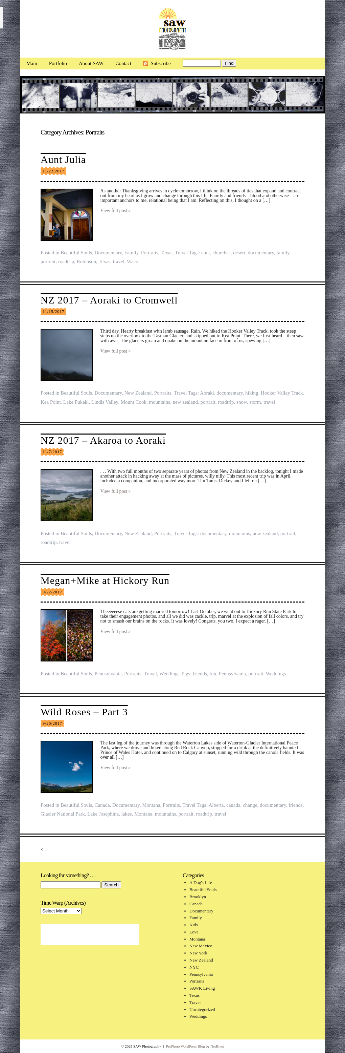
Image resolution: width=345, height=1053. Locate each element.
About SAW (91, 63)
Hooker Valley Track (282, 393)
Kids (193, 924)
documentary (261, 252)
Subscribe (161, 63)
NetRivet (217, 1046)
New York (198, 952)
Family (131, 252)
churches (221, 252)
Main (31, 63)
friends (200, 673)
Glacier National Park (63, 814)
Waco (132, 261)
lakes (126, 814)
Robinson (86, 261)
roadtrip (66, 261)
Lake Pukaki (76, 402)
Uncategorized (202, 1009)
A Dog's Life (200, 882)
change (250, 805)
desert (239, 252)
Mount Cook (133, 402)
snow (241, 402)
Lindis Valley (104, 402)
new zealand (185, 402)
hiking (251, 393)
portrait (48, 261)
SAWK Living (202, 988)
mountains (159, 402)
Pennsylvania (108, 673)
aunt (205, 252)
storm (255, 402)
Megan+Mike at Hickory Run (105, 580)
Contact (123, 63)
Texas (166, 252)
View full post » (115, 210)
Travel (181, 252)
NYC (194, 967)
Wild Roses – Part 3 (84, 711)
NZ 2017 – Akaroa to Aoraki (103, 440)
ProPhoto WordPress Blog (185, 1046)
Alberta (216, 805)
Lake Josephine (103, 814)
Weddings (169, 673)
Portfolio (58, 63)
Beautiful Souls (76, 252)
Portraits (149, 252)
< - (43, 849)
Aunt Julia (63, 159)
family (282, 252)
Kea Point (51, 402)
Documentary (108, 252)
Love (194, 931)
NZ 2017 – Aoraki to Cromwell (109, 300)
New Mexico (200, 945)
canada (233, 805)
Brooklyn (197, 896)
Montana (151, 805)
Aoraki (207, 393)
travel (118, 261)
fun (212, 673)
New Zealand (138, 393)
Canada (102, 805)
